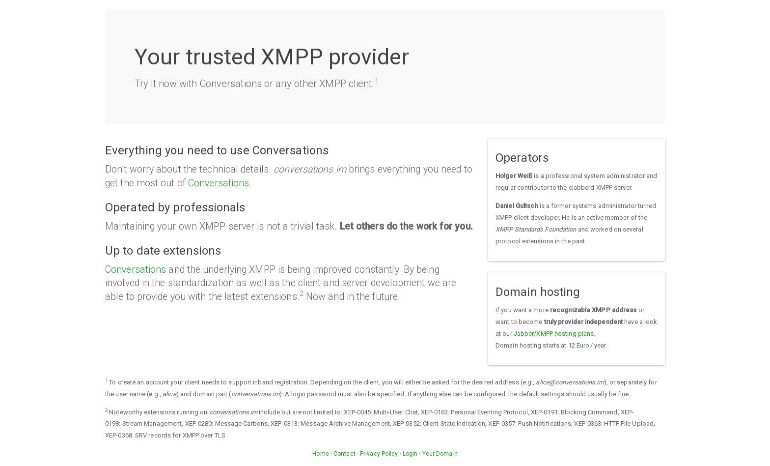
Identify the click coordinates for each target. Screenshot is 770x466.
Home (320, 453)
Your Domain (440, 453)
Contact (344, 453)
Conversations (218, 183)
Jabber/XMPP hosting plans (554, 333)
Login (410, 453)
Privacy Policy (379, 453)
